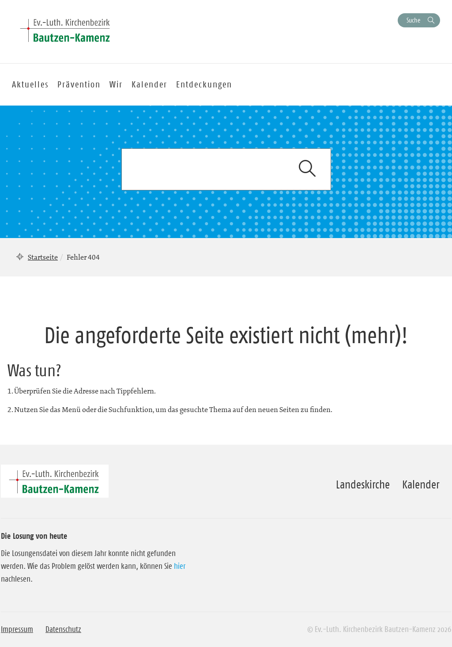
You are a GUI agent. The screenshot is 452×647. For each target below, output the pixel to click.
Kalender (420, 484)
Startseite (43, 257)
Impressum (17, 629)
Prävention (79, 84)
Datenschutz (63, 629)
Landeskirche (363, 484)
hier (179, 566)
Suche (413, 20)
